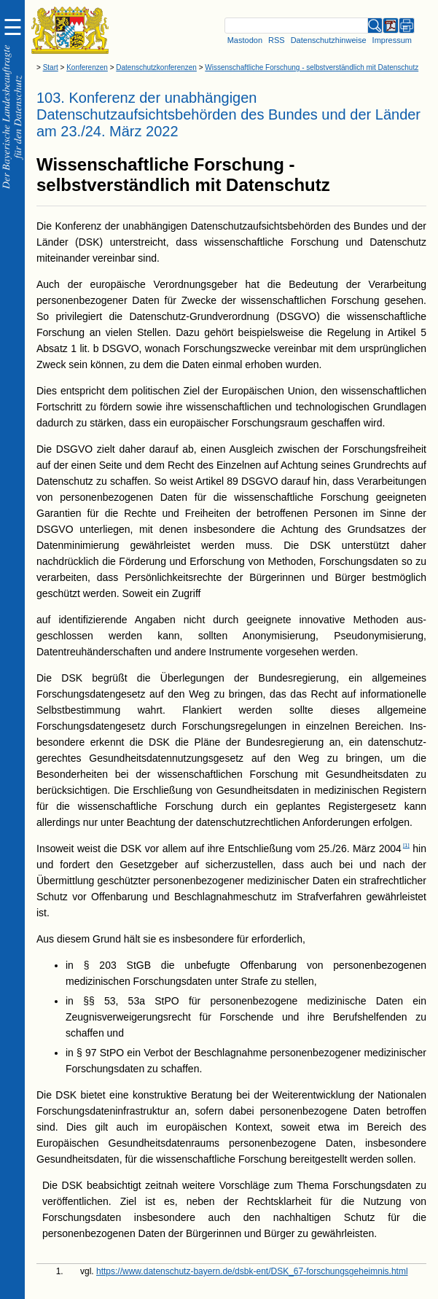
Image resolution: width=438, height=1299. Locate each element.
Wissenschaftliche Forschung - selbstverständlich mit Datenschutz (311, 67)
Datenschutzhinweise (329, 40)
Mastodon (244, 40)
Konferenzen (87, 67)
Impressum (392, 40)
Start (50, 67)
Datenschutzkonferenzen (156, 67)
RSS (276, 40)
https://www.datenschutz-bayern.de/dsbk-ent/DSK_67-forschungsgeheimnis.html (252, 1271)
